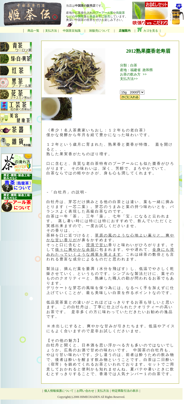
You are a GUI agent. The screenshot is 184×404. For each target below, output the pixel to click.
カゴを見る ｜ (149, 30)
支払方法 (51, 30)
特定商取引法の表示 (125, 390)
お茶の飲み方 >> (133, 74)
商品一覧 (33, 30)
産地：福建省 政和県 (136, 69)
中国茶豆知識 (71, 30)
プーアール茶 (104, 12)
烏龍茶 (120, 12)
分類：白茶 (128, 65)
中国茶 (79, 16)
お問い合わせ (85, 390)
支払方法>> (129, 78)
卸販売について (99, 30)
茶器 (92, 16)
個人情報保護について (59, 390)
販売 (107, 16)
